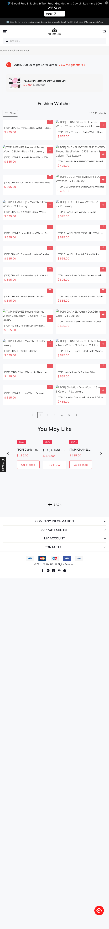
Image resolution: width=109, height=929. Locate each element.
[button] (8, 416)
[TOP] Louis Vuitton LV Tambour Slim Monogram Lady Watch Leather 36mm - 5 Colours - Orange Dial (79, 339)
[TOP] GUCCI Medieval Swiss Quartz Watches (81, 170)
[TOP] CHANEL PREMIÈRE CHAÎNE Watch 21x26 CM (79, 212)
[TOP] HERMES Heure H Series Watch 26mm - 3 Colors (80, 128)
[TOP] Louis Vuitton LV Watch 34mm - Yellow (80, 276)
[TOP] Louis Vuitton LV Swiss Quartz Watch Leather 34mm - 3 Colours (80, 255)
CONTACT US (54, 510)
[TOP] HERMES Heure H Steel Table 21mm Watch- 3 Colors (79, 318)
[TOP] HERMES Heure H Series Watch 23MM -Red (27, 149)
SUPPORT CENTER (54, 493)
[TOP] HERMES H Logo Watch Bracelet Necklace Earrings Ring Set (24, 360)
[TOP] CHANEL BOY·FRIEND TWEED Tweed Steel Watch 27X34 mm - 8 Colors (80, 149)
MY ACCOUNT (54, 501)
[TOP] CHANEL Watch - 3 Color (20, 318)
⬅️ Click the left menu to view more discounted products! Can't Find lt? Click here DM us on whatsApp (54, 22)
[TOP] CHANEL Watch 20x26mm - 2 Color (79, 297)
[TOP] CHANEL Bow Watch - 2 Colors (77, 191)
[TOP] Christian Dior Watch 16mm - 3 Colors (80, 360)
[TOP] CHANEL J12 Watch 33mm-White (25, 191)
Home (3, 50)
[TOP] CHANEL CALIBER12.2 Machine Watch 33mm (27, 170)
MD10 (51, 13)
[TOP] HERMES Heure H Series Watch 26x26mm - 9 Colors (23, 297)
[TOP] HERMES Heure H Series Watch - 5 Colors (25, 212)
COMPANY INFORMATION (54, 484)
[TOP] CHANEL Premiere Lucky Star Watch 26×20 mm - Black (26, 255)
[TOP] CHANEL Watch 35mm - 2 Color (24, 276)
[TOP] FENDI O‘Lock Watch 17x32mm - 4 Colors (25, 339)
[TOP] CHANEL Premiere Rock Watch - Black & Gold (27, 128)
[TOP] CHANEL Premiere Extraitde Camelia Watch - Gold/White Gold (26, 234)
